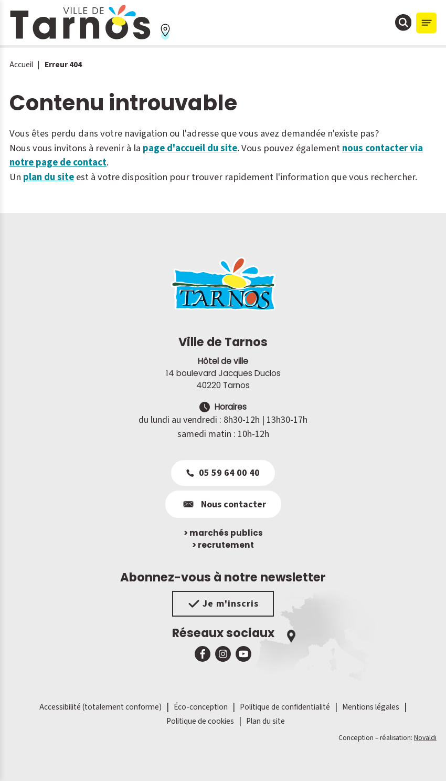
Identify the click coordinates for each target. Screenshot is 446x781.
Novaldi (425, 738)
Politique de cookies (200, 721)
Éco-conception (201, 707)
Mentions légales (370, 707)
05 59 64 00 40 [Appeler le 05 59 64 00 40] (223, 473)
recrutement (223, 544)
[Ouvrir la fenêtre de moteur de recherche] (403, 22)
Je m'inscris (223, 603)
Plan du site (265, 721)
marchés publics (223, 532)
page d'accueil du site (190, 148)
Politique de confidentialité (285, 707)
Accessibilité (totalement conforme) (100, 707)
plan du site (48, 177)
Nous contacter (223, 504)
